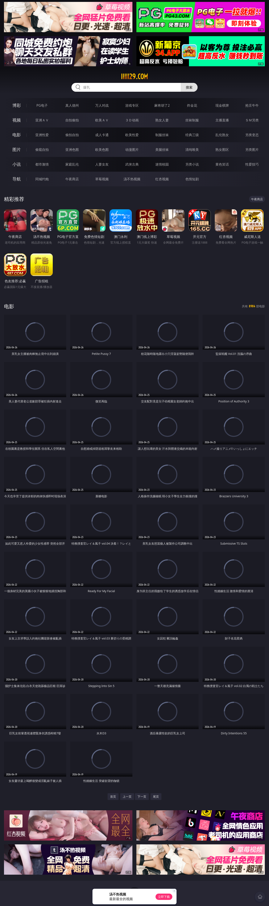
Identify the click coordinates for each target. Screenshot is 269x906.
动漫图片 (132, 149)
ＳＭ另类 (252, 120)
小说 (16, 164)
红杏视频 (162, 179)
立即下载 (164, 897)
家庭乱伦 (72, 164)
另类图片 (252, 149)
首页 (113, 797)
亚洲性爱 (42, 135)
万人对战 (102, 105)
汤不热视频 (132, 179)
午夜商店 (72, 179)
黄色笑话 (222, 164)
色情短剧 (192, 179)
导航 (16, 179)
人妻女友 (102, 164)
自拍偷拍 (72, 120)
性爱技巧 (252, 164)
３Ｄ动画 (132, 120)
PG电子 (41, 105)
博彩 (16, 105)
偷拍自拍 (72, 135)
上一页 (127, 797)
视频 (16, 120)
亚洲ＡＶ (42, 120)
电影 (16, 135)
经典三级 (192, 135)
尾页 (156, 797)
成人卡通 (102, 135)
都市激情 (42, 164)
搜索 (189, 87)
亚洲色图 (72, 149)
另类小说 (192, 164)
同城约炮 (42, 179)
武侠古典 (132, 164)
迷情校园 (162, 164)
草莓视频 (102, 179)
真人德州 (72, 105)
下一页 (141, 797)
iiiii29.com (134, 76)
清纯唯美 (192, 149)
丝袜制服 (192, 120)
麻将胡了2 (162, 105)
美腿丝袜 (162, 149)
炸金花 (192, 105)
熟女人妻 (162, 120)
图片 (16, 149)
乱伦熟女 (222, 135)
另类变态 (252, 135)
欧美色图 (102, 149)
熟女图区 (222, 149)
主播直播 (222, 120)
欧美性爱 (132, 135)
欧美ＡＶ (102, 120)
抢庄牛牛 (252, 105)
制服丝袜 (162, 135)
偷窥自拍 (42, 149)
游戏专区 (132, 105)
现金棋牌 (222, 105)
